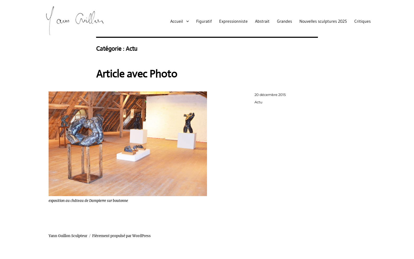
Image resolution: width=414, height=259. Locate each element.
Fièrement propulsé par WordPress (121, 236)
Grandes (284, 21)
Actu (258, 102)
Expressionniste (233, 21)
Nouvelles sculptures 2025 (323, 21)
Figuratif (204, 21)
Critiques (362, 21)
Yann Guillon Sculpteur (68, 236)
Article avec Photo (136, 73)
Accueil (176, 21)
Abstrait (262, 21)
